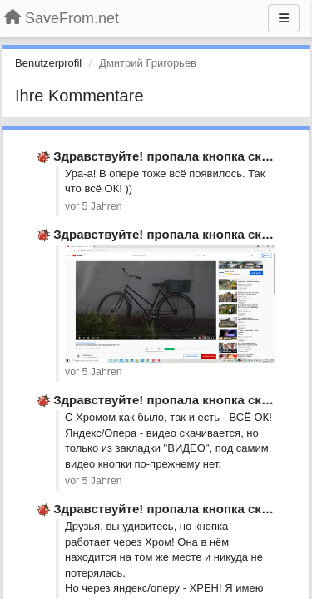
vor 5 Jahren (93, 206)
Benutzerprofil (48, 63)
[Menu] (284, 18)
